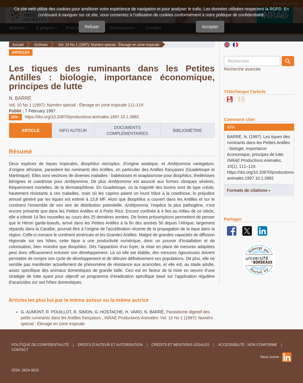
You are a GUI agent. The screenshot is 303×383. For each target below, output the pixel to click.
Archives (41, 45)
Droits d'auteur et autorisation (110, 345)
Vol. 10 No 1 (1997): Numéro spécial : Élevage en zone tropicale (108, 45)
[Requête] (252, 61)
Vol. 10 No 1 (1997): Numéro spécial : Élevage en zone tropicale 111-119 (76, 105)
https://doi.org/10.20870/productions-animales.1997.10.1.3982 (82, 116)
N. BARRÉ (20, 98)
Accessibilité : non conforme (247, 345)
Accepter (210, 26)
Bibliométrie (187, 130)
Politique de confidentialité (40, 345)
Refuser (92, 26)
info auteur (73, 130)
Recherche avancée (242, 69)
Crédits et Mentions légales (180, 345)
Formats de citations (248, 190)
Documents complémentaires (127, 130)
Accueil (18, 45)
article (31, 130)
